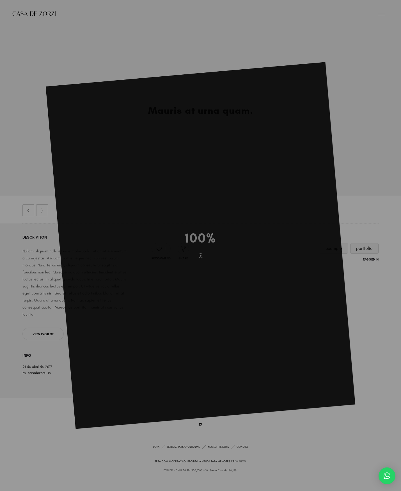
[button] (387, 475)
